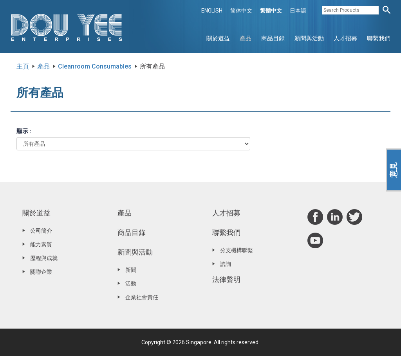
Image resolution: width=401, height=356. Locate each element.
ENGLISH (211, 10)
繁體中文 (271, 10)
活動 (130, 283)
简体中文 (241, 10)
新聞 (130, 270)
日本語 (298, 10)
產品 (245, 38)
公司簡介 (41, 231)
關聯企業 (41, 272)
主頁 (22, 66)
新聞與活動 (309, 38)
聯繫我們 (378, 38)
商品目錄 (273, 38)
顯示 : (23, 131)
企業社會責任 (141, 297)
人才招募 (345, 38)
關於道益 (218, 38)
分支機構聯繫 (236, 250)
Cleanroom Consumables (95, 66)
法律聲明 (226, 279)
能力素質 (41, 244)
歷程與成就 (44, 258)
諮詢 (225, 264)
